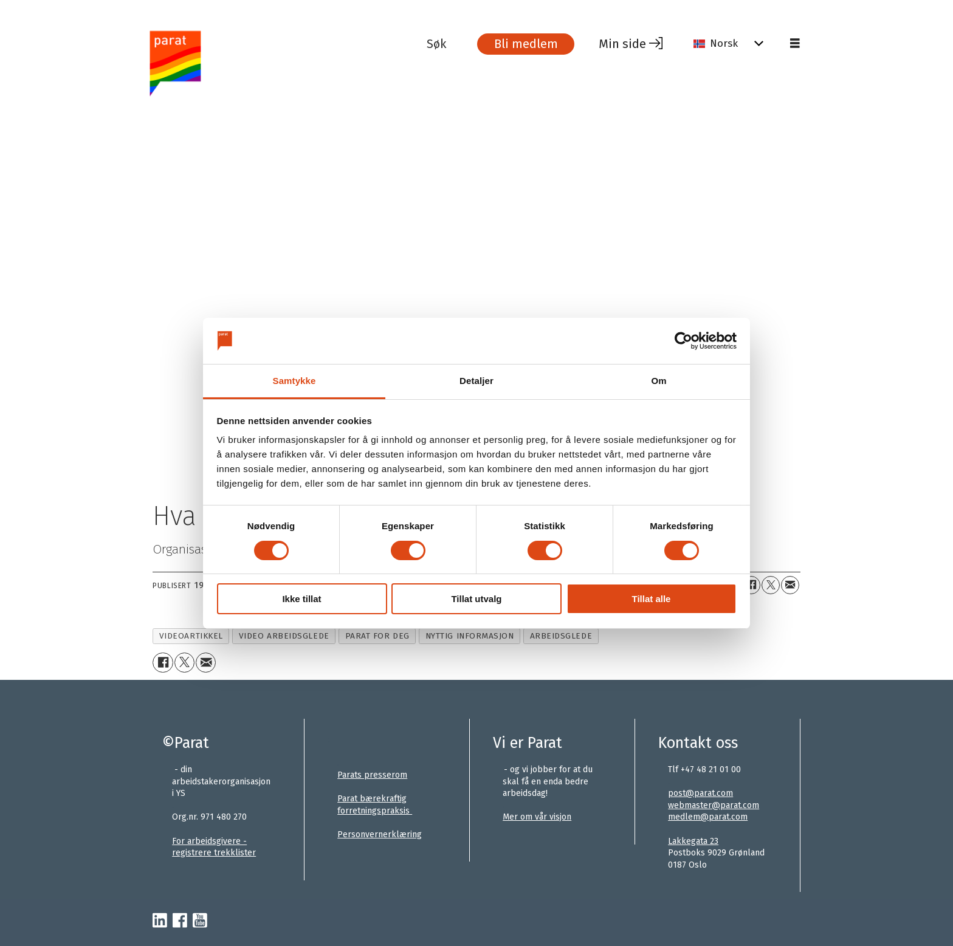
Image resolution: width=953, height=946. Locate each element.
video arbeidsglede (284, 636)
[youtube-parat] (200, 921)
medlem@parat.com (708, 817)
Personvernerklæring (379, 834)
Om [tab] (658, 380)
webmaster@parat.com (713, 805)
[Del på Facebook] (751, 585)
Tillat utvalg (476, 599)
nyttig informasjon (469, 636)
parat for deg (377, 636)
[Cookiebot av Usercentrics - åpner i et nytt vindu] (683, 341)
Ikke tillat (301, 599)
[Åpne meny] (794, 44)
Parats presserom (372, 775)
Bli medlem (526, 43)
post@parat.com (700, 793)
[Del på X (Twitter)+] (771, 585)
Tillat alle (651, 599)
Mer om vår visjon (537, 817)
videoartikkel (191, 636)
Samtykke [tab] (294, 380)
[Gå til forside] (285, 62)
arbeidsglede (561, 636)
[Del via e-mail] (790, 585)
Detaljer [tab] (476, 380)
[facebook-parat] (180, 921)
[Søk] (445, 43)
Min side (622, 43)
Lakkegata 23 (693, 841)
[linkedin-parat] (160, 921)
